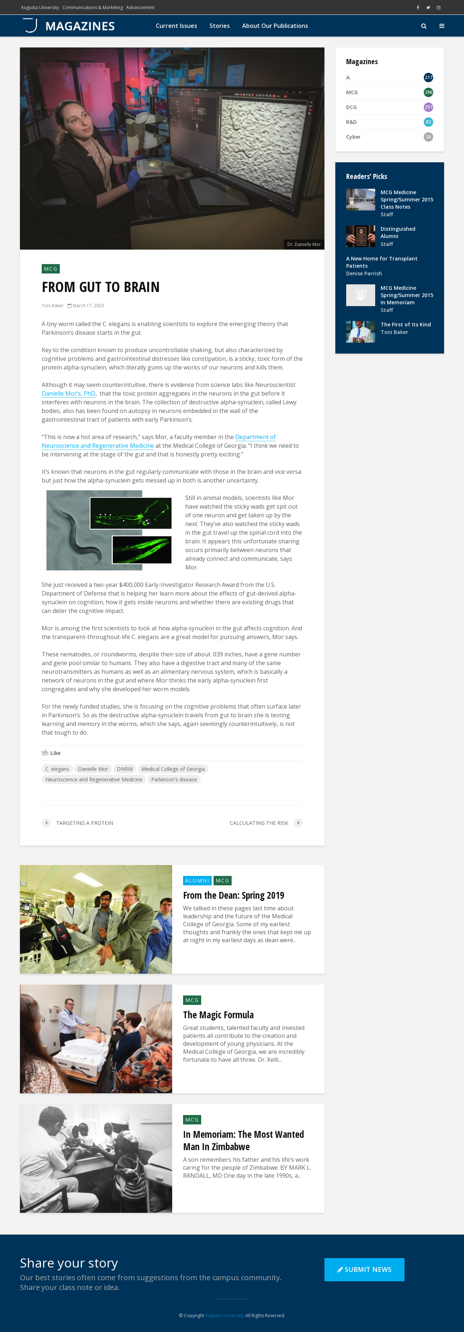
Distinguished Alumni (398, 232)
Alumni (197, 880)
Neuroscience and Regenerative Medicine (93, 779)
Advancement (140, 7)
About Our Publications (275, 26)
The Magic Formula (218, 1015)
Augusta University (40, 7)
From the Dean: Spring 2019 (233, 895)
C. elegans (57, 768)
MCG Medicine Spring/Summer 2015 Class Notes (407, 199)
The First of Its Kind (406, 324)
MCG (51, 268)
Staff (387, 214)
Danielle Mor (93, 768)
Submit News (364, 1269)
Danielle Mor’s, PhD (68, 393)
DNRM (125, 768)
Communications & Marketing (92, 7)
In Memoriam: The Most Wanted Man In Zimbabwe (243, 1140)
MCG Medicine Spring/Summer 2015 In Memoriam (407, 295)
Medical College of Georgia (173, 768)
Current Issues (176, 26)
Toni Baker (53, 305)
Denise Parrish (364, 273)
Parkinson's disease (174, 779)
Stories (220, 26)
